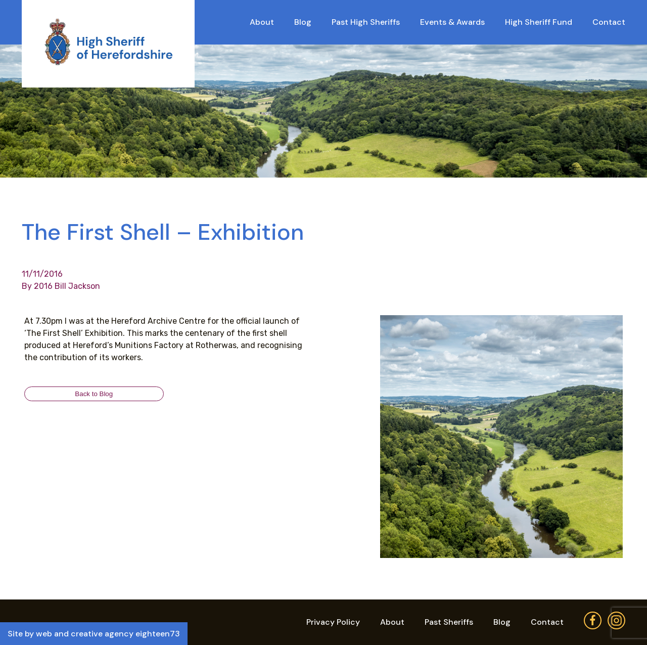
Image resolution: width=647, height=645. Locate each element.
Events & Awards (452, 22)
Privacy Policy (333, 622)
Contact (608, 22)
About (262, 22)
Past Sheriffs (449, 622)
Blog (302, 22)
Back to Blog (94, 394)
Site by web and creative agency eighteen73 (94, 633)
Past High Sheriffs (366, 22)
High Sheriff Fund (538, 22)
